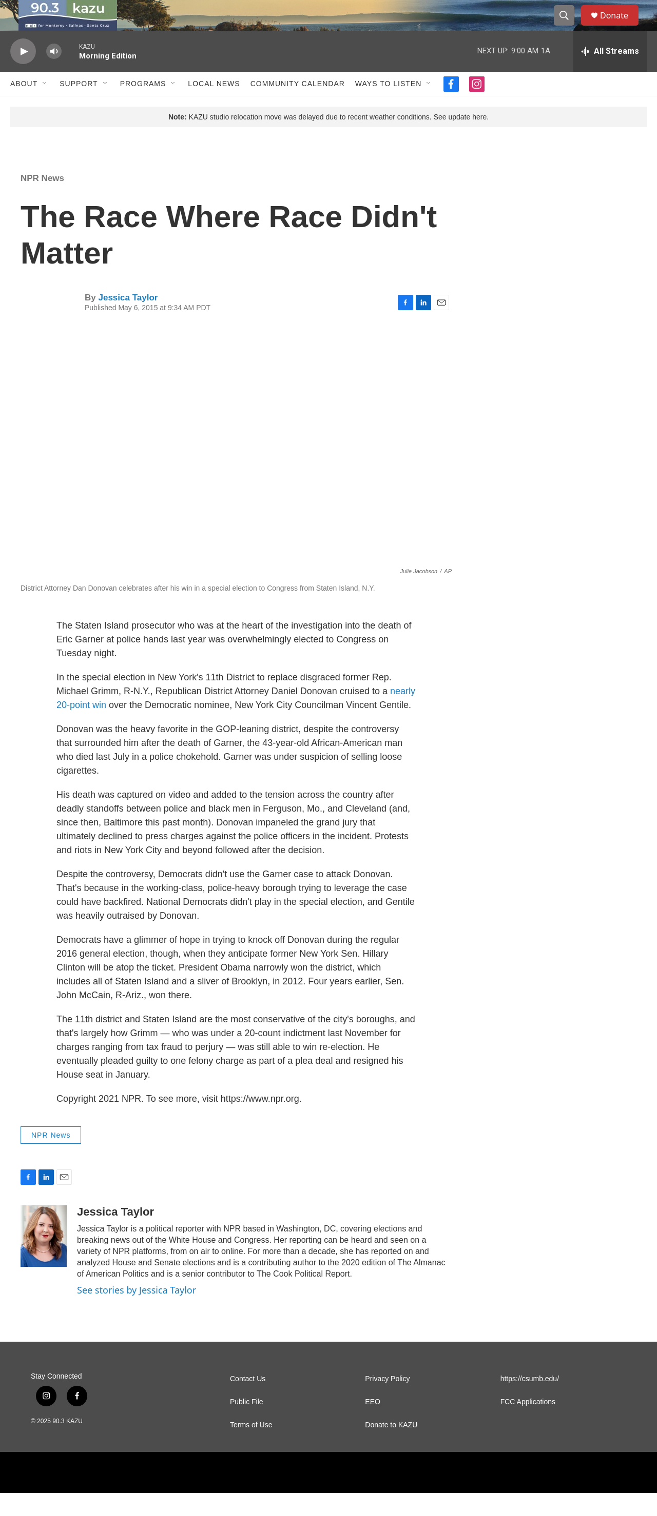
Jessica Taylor (128, 321)
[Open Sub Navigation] (45, 107)
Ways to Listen (388, 107)
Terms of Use (251, 1448)
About (23, 107)
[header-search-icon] (568, 27)
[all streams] (610, 74)
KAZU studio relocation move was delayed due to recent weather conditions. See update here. (328, 140)
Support (79, 107)
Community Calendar (297, 107)
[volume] (54, 74)
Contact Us (247, 1402)
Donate (620, 27)
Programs (143, 107)
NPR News (42, 201)
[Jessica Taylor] (44, 1259)
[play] (23, 74)
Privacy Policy (387, 1402)
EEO (372, 1425)
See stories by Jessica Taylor (136, 1313)
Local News (214, 107)
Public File (246, 1425)
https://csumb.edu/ (529, 1402)
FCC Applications (527, 1425)
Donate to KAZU (391, 1448)
